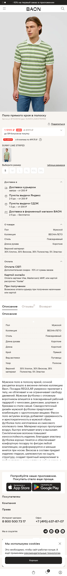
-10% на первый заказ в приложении (33, 2)
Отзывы (28, 306)
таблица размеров (56, 165)
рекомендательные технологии (42, 553)
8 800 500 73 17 (14, 521)
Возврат (45, 306)
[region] (33, 420)
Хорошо (33, 560)
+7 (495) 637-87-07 (50, 521)
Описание (9, 306)
